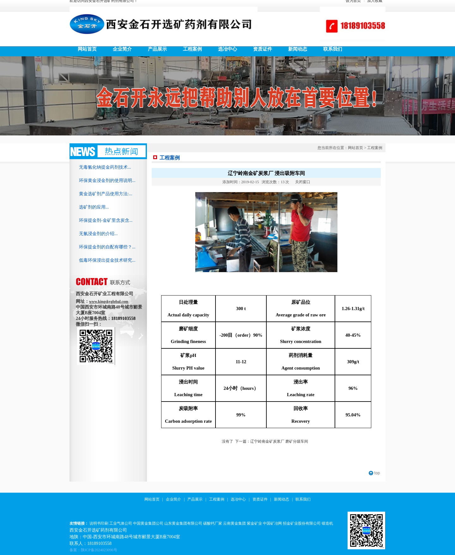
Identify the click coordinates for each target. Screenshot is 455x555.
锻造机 (327, 523)
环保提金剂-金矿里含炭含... (105, 220)
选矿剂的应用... (94, 207)
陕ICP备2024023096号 (99, 550)
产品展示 (195, 499)
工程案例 (374, 148)
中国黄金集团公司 (148, 523)
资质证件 (260, 499)
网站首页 (355, 148)
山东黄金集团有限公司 (183, 523)
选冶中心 (238, 499)
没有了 (227, 441)
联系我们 (303, 499)
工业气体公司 (120, 523)
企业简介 (173, 499)
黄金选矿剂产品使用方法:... (105, 193)
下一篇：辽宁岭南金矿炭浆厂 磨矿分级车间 (271, 441)
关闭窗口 (302, 182)
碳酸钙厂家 (212, 523)
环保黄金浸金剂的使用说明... (107, 180)
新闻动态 (281, 499)
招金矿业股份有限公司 (302, 523)
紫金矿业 (254, 523)
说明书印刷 (98, 523)
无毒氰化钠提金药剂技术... (105, 167)
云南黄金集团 (234, 523)
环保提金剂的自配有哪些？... (107, 247)
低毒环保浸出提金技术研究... (107, 260)
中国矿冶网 (272, 523)
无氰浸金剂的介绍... (98, 233)
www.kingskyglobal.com (108, 301)
